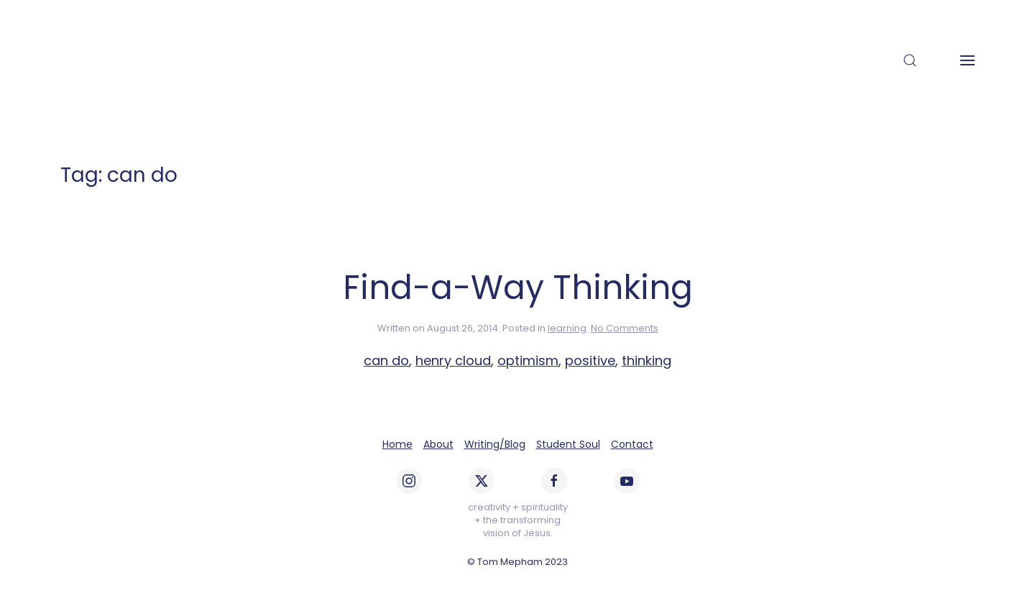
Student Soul (568, 444)
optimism (527, 360)
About (438, 444)
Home (397, 444)
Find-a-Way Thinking (518, 288)
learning (567, 328)
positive (590, 360)
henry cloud (453, 360)
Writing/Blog (494, 444)
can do (386, 360)
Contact (632, 444)
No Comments (624, 328)
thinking (646, 360)
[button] (910, 60)
